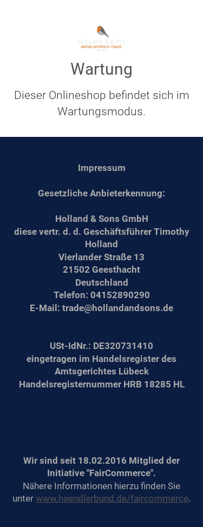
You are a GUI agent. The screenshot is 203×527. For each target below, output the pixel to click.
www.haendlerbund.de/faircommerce (112, 498)
